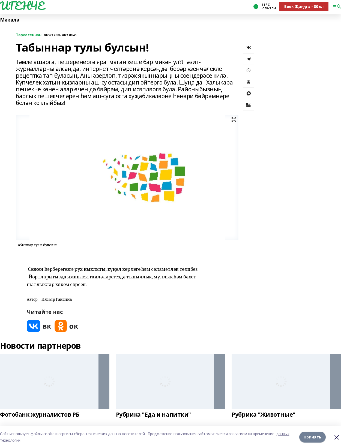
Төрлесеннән (28, 35)
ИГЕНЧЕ (22, 5)
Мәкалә (9, 20)
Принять (312, 437)
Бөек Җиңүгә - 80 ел (304, 6)
